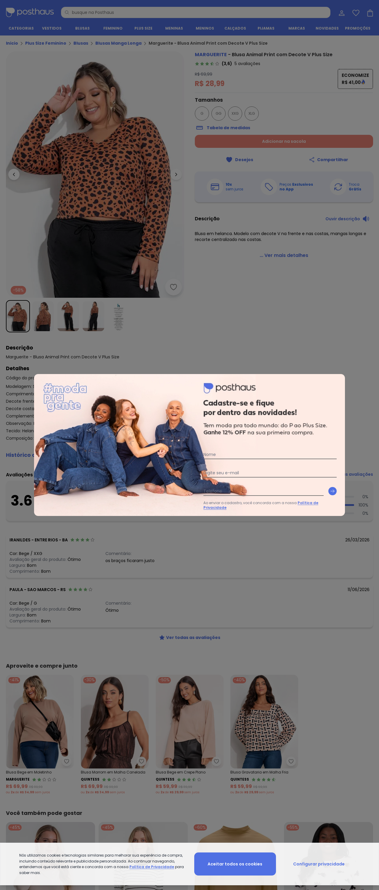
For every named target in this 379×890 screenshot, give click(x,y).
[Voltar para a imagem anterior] (14, 174)
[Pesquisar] (66, 12)
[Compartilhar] (328, 160)
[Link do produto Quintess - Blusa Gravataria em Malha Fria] (264, 735)
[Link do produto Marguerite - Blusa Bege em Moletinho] (40, 735)
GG (218, 113)
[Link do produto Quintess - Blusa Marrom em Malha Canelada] (115, 735)
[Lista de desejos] (355, 12)
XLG (251, 113)
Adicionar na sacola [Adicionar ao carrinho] (284, 141)
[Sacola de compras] (369, 12)
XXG (235, 113)
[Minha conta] (341, 12)
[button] (189, 455)
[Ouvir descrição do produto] (347, 219)
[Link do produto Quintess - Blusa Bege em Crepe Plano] (190, 735)
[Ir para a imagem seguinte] (176, 174)
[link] (227, 64)
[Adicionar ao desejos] (173, 287)
